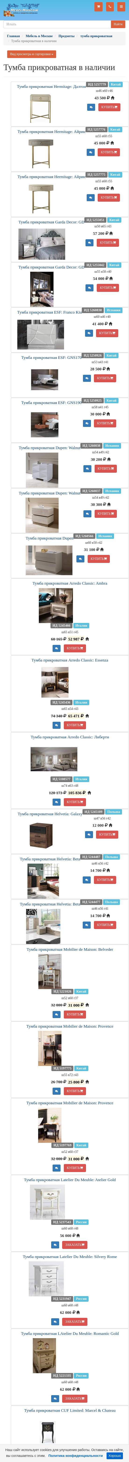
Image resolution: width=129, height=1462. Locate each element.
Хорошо (114, 1456)
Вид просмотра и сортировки (31, 54)
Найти (118, 24)
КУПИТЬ (109, 107)
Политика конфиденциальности (75, 1456)
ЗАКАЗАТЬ (74, 1245)
